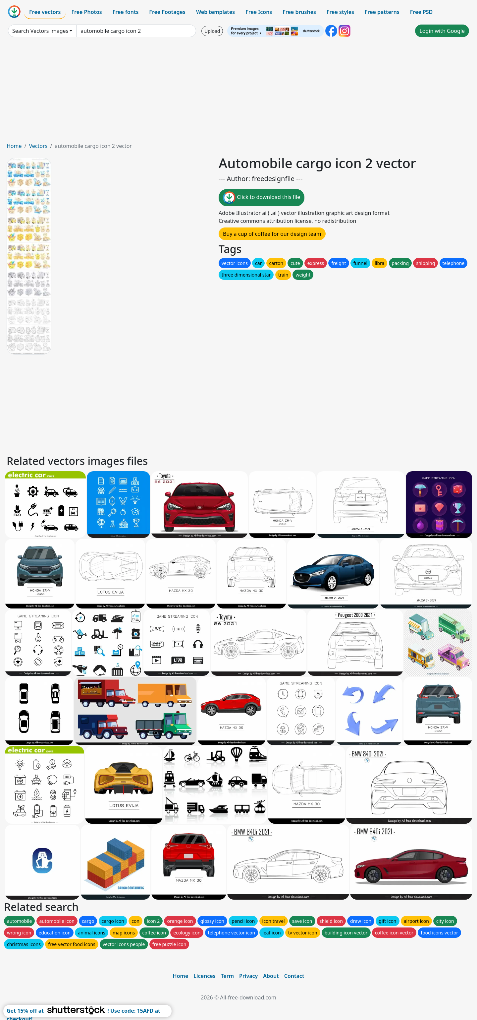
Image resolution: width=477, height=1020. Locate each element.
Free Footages (167, 12)
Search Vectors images (40, 30)
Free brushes (299, 12)
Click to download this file (261, 197)
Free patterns (382, 12)
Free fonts (126, 12)
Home (14, 146)
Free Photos (86, 12)
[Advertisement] (238, 92)
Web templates (215, 12)
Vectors (38, 146)
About (271, 976)
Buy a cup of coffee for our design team (272, 233)
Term (227, 976)
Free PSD (421, 12)
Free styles (340, 12)
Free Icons (258, 12)
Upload (212, 31)
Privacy (248, 976)
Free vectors (45, 12)
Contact (294, 976)
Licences (204, 976)
